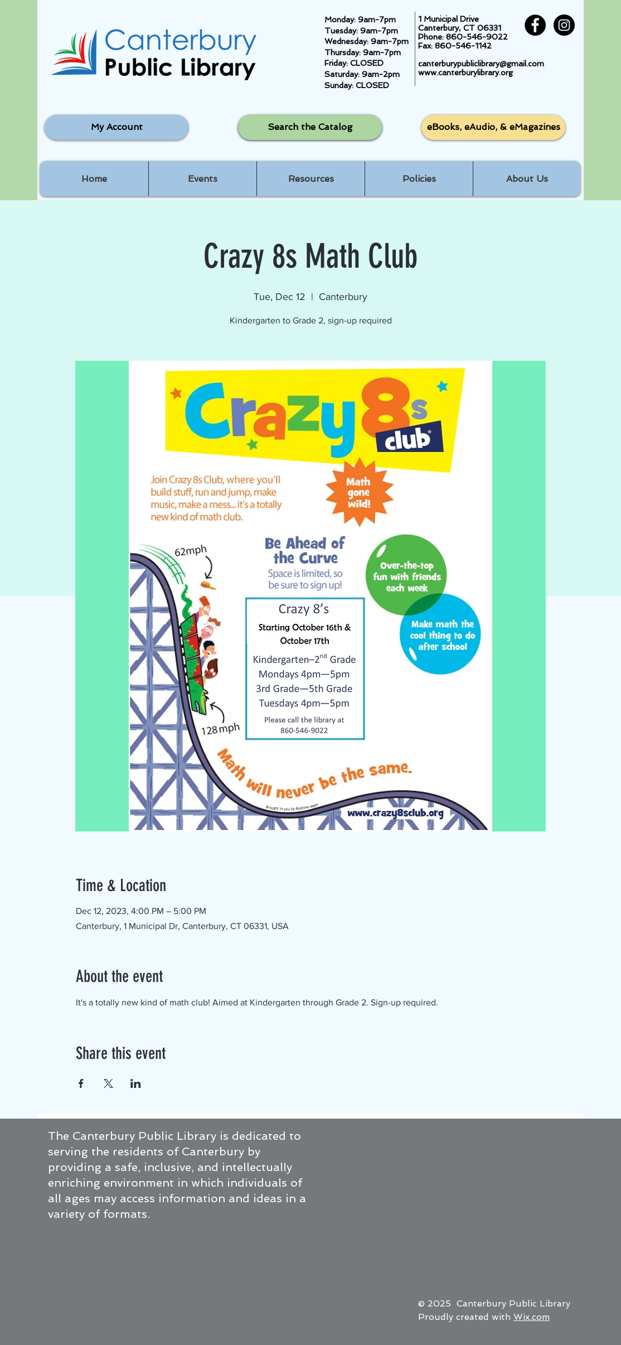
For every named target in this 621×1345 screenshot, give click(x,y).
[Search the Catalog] (310, 127)
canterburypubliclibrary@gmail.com (481, 63)
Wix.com (531, 1317)
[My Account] (116, 127)
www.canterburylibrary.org (465, 72)
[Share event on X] (108, 1083)
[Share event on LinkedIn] (135, 1083)
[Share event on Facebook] (81, 1083)
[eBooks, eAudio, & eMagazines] (493, 127)
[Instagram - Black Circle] (564, 25)
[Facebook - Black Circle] (535, 25)
